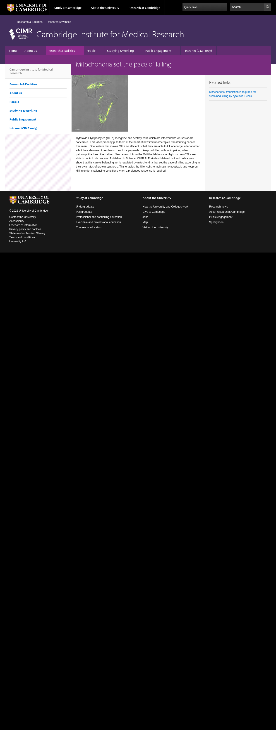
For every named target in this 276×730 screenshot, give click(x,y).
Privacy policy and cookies (25, 229)
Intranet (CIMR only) (198, 51)
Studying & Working (120, 51)
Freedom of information (23, 225)
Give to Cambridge (154, 211)
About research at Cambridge (227, 211)
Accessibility (16, 221)
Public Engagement (158, 51)
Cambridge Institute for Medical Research (31, 73)
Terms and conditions (22, 237)
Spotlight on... (217, 222)
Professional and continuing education (99, 217)
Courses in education (88, 227)
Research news (218, 206)
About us (30, 51)
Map (145, 222)
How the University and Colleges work (165, 206)
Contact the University (22, 217)
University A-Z (17, 241)
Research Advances (59, 22)
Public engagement (221, 217)
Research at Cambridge (144, 8)
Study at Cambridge (68, 8)
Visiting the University (156, 227)
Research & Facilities (30, 22)
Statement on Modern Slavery (27, 233)
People (91, 51)
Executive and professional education (98, 222)
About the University (105, 8)
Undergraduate (85, 206)
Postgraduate (84, 211)
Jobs (145, 217)
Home (11, 22)
